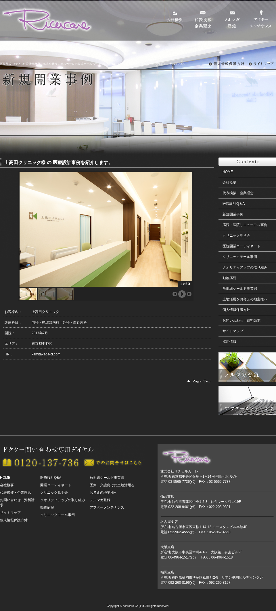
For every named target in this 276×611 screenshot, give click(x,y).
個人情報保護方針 (236, 310)
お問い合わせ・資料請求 (241, 320)
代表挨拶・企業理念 (238, 193)
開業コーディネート (55, 485)
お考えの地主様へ (103, 493)
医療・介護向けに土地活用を (112, 485)
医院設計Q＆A (234, 204)
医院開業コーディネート (241, 246)
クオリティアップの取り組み (245, 267)
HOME (228, 172)
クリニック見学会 (236, 235)
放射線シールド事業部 (240, 289)
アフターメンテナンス (107, 507)
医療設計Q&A (50, 478)
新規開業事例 (233, 214)
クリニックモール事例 (240, 257)
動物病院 (229, 278)
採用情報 (229, 342)
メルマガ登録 (100, 500)
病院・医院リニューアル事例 (245, 225)
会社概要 (229, 182)
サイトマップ (233, 331)
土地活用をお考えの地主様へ (245, 299)
